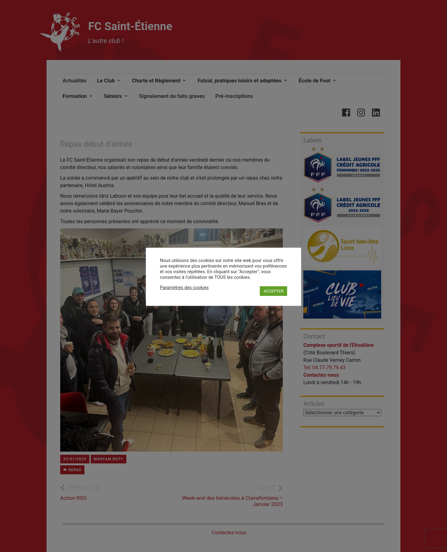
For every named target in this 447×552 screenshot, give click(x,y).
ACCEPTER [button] (273, 291)
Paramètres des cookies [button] (184, 287)
